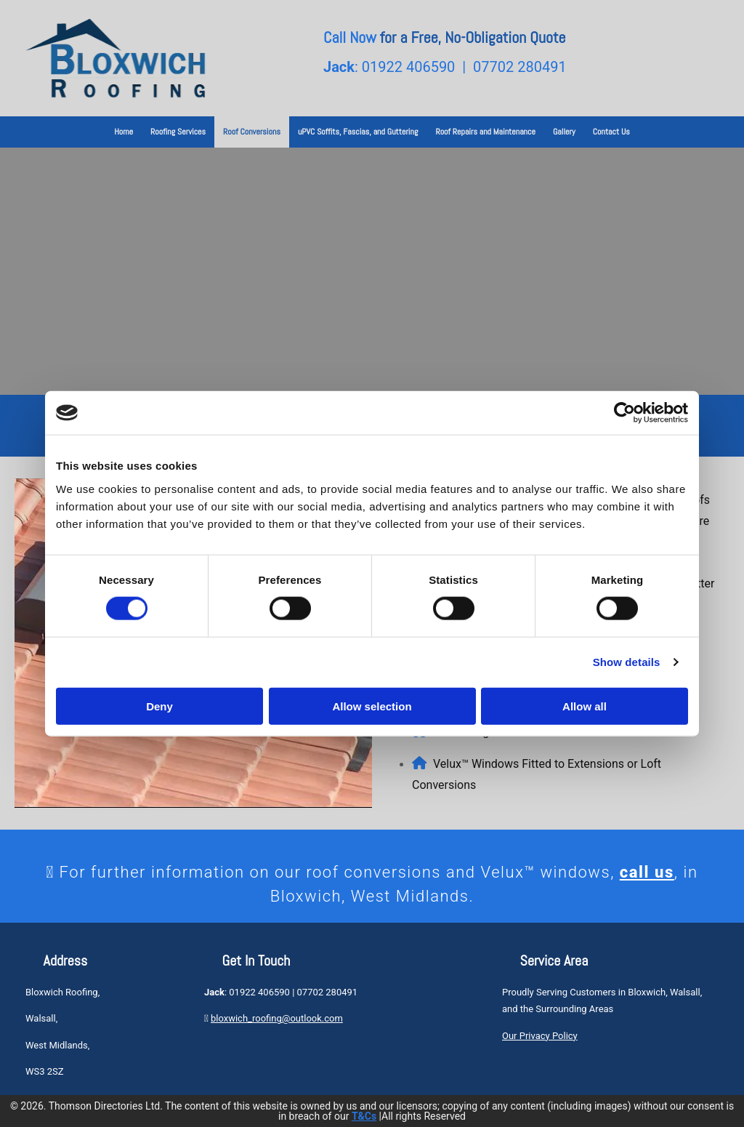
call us (647, 872)
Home (123, 131)
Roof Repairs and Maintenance (485, 131)
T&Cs (364, 1116)
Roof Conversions (251, 131)
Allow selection (371, 705)
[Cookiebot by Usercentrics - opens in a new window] (624, 413)
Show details (626, 662)
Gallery (564, 131)
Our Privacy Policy (540, 1035)
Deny (159, 705)
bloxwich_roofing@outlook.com (277, 1018)
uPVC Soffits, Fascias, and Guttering (358, 131)
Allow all (584, 705)
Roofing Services (178, 131)
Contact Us (611, 131)
